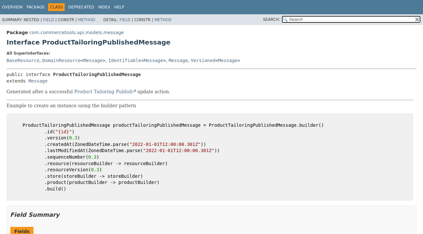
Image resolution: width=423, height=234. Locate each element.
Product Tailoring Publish (103, 91)
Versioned (203, 60)
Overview (12, 7)
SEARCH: (271, 19)
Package (36, 7)
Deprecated (81, 7)
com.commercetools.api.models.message (76, 32)
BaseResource (23, 60)
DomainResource (61, 60)
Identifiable (124, 60)
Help (119, 7)
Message (93, 60)
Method (86, 20)
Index (104, 7)
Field (48, 20)
